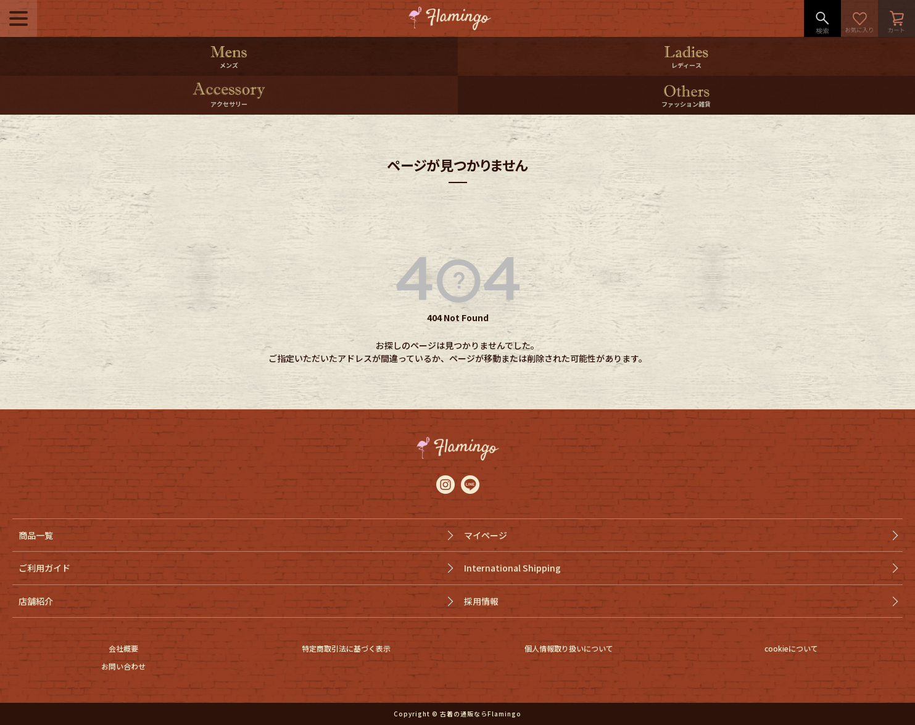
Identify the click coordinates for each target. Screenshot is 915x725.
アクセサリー (228, 104)
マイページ (485, 535)
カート (896, 18)
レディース (686, 65)
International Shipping (512, 568)
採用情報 (481, 601)
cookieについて (791, 648)
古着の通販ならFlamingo (480, 713)
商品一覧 (36, 535)
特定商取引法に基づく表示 (346, 648)
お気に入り (859, 18)
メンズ (229, 65)
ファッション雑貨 (686, 104)
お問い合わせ (123, 666)
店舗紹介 (36, 601)
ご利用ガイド (44, 568)
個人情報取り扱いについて (568, 648)
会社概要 (123, 648)
